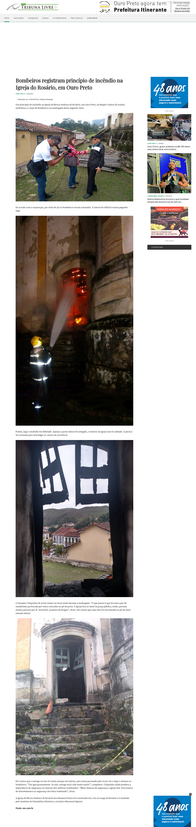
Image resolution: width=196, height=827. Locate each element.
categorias (33, 18)
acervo (45, 18)
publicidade (92, 18)
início (6, 18)
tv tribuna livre (59, 18)
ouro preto (19, 18)
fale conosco (77, 18)
